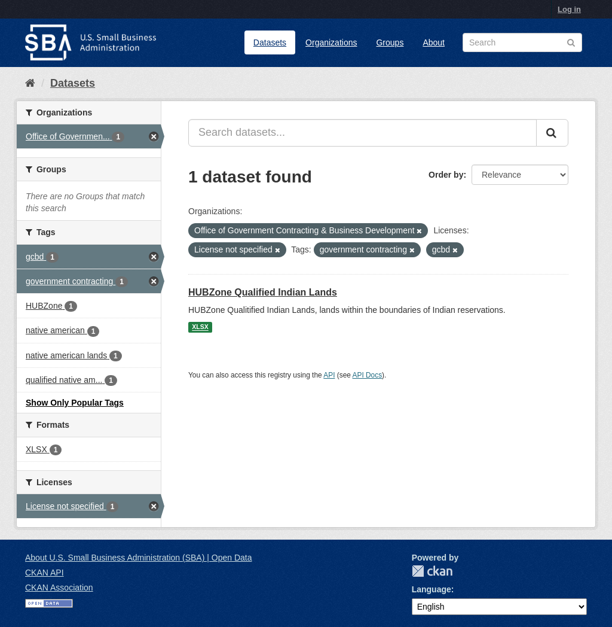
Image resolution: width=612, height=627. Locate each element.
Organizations (331, 42)
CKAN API (44, 572)
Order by (446, 174)
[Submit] (552, 133)
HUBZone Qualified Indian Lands (262, 292)
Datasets (269, 42)
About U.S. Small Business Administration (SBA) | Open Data (138, 557)
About (434, 42)
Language (431, 589)
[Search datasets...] (362, 133)
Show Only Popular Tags (75, 402)
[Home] (30, 83)
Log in (569, 9)
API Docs (367, 375)
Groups (389, 42)
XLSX (200, 327)
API (329, 375)
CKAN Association (59, 587)
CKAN (432, 571)
